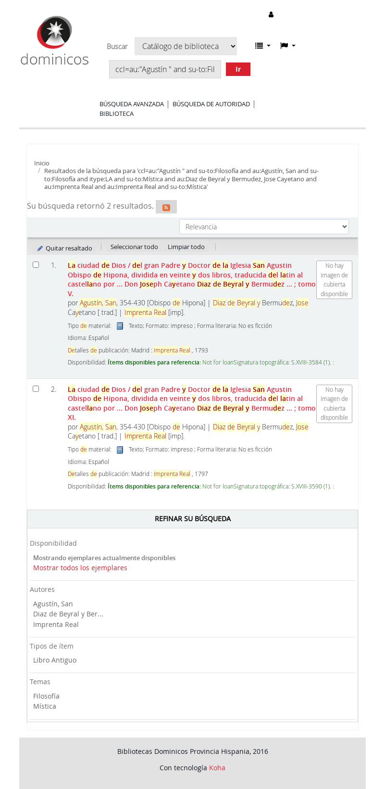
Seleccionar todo (134, 246)
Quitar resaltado (64, 248)
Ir (238, 69)
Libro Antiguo (54, 659)
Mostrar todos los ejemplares (80, 567)
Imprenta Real (56, 624)
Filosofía (46, 696)
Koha (217, 767)
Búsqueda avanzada (131, 104)
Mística (44, 706)
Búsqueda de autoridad (211, 104)
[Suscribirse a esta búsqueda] (166, 206)
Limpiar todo (186, 246)
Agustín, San (53, 603)
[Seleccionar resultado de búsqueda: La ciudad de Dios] (36, 265)
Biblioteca (116, 113)
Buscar (117, 46)
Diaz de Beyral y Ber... (68, 613)
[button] (263, 45)
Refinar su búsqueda (193, 518)
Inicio (42, 163)
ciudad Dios (192, 279)
